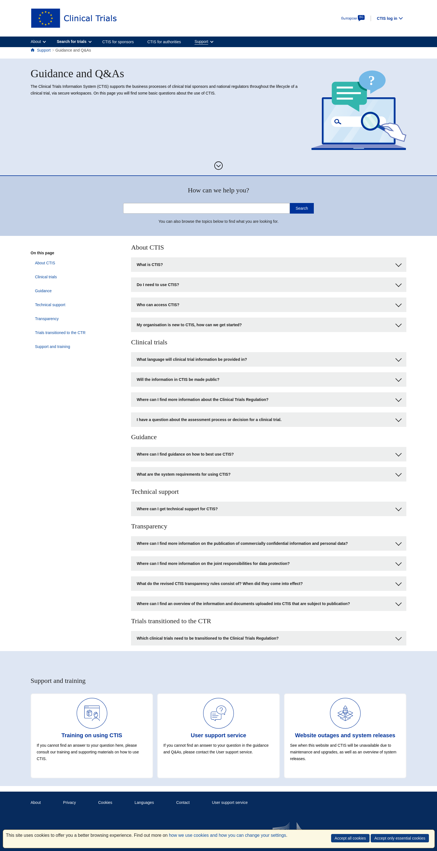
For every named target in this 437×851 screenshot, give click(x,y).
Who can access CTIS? (269, 304)
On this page (42, 253)
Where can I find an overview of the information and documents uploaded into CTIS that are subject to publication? (269, 603)
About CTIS (41, 263)
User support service (229, 802)
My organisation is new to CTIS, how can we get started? (269, 324)
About (36, 802)
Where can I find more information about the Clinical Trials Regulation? (269, 399)
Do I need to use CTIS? (269, 284)
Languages (144, 802)
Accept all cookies (350, 838)
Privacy (69, 802)
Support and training (48, 346)
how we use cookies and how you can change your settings (227, 835)
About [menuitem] (36, 41)
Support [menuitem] (201, 41)
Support (44, 50)
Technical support (46, 305)
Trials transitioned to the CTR (56, 332)
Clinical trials (42, 277)
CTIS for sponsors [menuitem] (118, 42)
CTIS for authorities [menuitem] (164, 42)
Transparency (42, 318)
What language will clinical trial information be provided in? (269, 359)
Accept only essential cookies (399, 838)
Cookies (105, 802)
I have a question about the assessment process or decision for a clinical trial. (269, 419)
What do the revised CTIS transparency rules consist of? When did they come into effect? (269, 583)
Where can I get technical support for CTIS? (269, 508)
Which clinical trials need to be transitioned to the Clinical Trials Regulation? (269, 637)
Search (302, 208)
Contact (183, 802)
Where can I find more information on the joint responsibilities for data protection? (269, 563)
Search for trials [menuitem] (72, 41)
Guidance (39, 291)
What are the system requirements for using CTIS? (269, 473)
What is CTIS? (269, 264)
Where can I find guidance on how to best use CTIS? (269, 453)
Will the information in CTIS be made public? (269, 379)
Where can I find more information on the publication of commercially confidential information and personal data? (269, 543)
